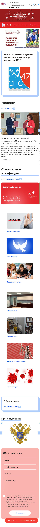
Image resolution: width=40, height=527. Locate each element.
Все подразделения (11, 179)
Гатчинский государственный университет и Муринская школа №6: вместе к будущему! (18, 141)
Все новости (8, 108)
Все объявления (12, 407)
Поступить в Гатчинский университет (21, 520)
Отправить (20, 513)
